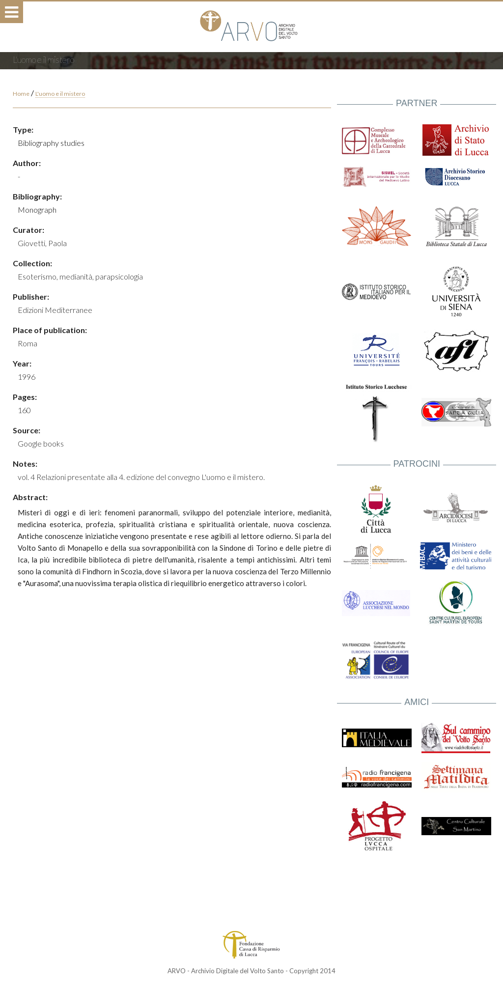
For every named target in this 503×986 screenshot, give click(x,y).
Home (21, 93)
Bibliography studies (51, 142)
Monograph (37, 209)
